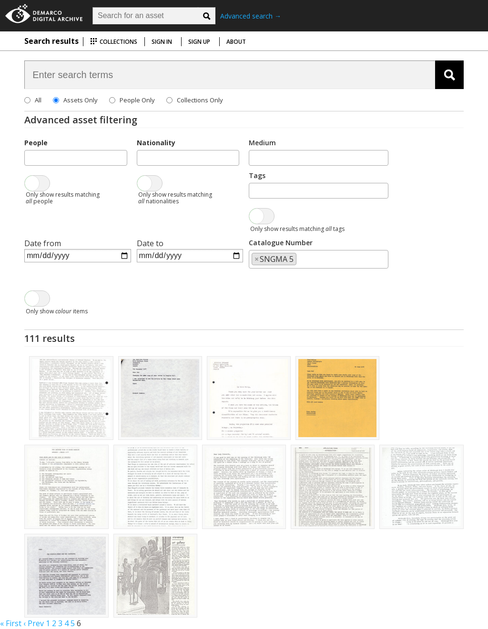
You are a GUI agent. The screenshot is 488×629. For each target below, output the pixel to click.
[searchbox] (30, 157)
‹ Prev (33, 623)
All (38, 100)
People (36, 142)
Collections (113, 42)
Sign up (199, 42)
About (236, 42)
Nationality (156, 142)
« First (10, 623)
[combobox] (75, 158)
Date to (150, 243)
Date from (42, 243)
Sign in (162, 42)
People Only (137, 100)
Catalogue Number (281, 242)
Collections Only (200, 100)
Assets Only (80, 100)
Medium (262, 142)
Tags (257, 175)
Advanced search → (250, 15)
